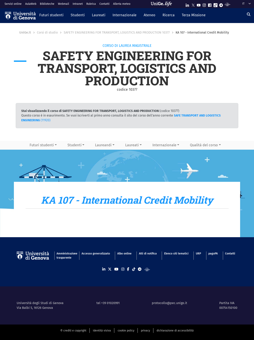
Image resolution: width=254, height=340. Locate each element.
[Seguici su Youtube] (198, 4)
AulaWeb (30, 4)
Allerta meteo (121, 4)
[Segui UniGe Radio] (227, 4)
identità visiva (102, 330)
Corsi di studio (47, 32)
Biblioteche (47, 4)
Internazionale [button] (164, 145)
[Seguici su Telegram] (221, 4)
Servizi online (13, 4)
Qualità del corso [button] (204, 145)
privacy (145, 330)
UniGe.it (25, 32)
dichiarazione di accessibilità (175, 330)
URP (198, 253)
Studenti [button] (74, 145)
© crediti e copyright (73, 330)
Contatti (104, 4)
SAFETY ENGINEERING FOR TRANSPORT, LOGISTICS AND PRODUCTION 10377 (117, 32)
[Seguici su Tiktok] (215, 4)
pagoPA (213, 253)
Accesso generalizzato (96, 253)
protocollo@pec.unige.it (169, 303)
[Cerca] (248, 14)
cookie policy (126, 330)
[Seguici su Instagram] (204, 4)
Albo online (124, 253)
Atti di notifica (148, 253)
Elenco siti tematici (176, 253)
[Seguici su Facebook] (210, 4)
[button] (51, 15)
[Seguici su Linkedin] (187, 4)
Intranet (78, 4)
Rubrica (91, 4)
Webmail (63, 4)
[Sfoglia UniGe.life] (163, 4)
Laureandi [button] (103, 145)
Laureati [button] (132, 145)
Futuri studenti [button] (42, 145)
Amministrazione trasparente (65, 255)
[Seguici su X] (193, 4)
